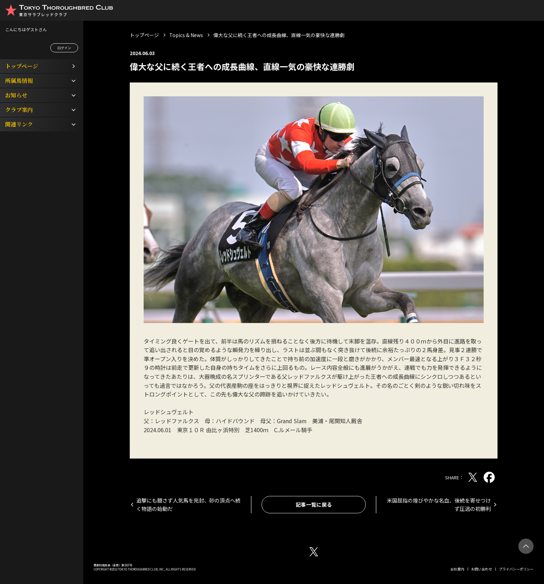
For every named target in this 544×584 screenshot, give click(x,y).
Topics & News (186, 35)
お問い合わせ (481, 569)
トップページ (144, 35)
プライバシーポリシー (516, 569)
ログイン (64, 47)
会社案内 (457, 569)
